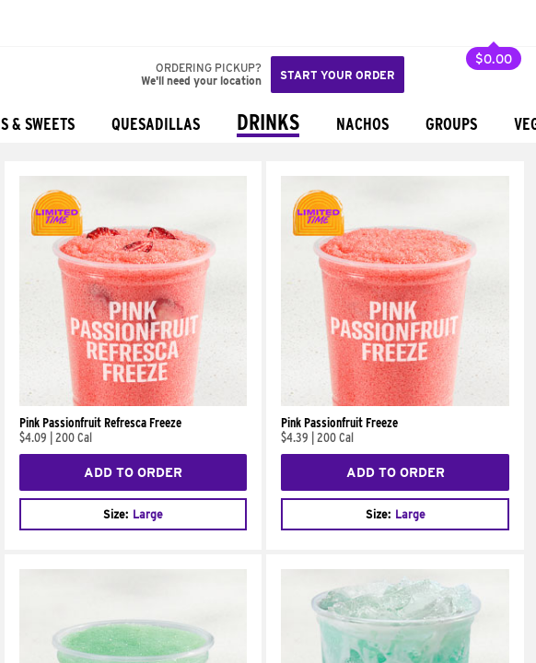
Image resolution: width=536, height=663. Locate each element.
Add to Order (133, 472)
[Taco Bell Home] (32, 23)
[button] (75, 23)
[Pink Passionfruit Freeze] (394, 401)
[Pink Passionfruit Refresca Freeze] (133, 401)
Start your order (337, 75)
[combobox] (133, 514)
